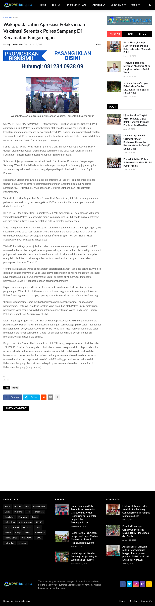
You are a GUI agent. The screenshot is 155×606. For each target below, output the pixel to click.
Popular (115, 34)
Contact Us (146, 601)
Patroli (16, 527)
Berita (15, 17)
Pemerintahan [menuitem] (76, 5)
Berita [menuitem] (56, 5)
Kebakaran (40, 532)
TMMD (39, 522)
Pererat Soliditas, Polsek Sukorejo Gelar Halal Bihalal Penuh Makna (137, 162)
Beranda (7, 17)
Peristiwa (18, 511)
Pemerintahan (39, 506)
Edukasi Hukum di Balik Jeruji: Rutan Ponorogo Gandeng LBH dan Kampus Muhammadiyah (136, 511)
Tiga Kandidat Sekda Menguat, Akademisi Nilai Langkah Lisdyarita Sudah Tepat (136, 67)
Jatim (37, 527)
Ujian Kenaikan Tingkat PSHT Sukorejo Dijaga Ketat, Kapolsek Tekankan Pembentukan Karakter (136, 120)
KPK (7, 527)
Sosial (7, 511)
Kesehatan (9, 517)
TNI (28, 511)
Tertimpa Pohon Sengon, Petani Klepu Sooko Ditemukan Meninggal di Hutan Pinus (136, 88)
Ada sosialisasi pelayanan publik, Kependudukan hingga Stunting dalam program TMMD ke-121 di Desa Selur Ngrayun (135, 553)
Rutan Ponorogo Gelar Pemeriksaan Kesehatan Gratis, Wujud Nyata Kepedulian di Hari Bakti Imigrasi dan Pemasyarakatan (83, 514)
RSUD (38, 537)
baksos (8, 532)
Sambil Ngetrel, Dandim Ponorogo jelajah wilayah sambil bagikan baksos (84, 556)
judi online (9, 543)
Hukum (17, 506)
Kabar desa (10, 522)
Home (122, 601)
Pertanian (27, 527)
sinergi (18, 532)
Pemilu (28, 532)
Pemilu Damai (11, 537)
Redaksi (133, 601)
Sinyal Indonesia (22, 601)
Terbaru (129, 34)
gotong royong (25, 522)
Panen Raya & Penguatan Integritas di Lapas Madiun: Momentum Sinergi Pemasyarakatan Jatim (85, 537)
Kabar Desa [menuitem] (98, 5)
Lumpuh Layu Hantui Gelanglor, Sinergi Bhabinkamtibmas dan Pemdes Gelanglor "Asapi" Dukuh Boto (136, 142)
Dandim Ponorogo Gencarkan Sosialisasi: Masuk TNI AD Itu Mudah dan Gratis (135, 531)
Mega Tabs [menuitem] (117, 5)
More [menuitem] (134, 5)
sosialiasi (22, 543)
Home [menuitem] (43, 5)
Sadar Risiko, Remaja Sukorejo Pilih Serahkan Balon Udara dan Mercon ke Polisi (137, 47)
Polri (27, 506)
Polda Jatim (26, 537)
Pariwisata (22, 517)
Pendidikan (39, 511)
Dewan (34, 517)
